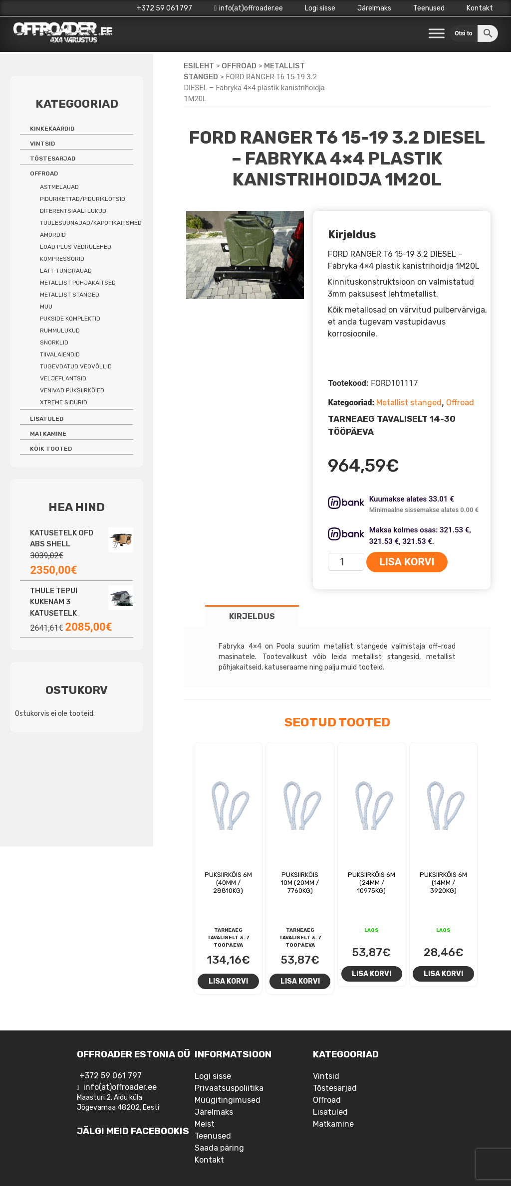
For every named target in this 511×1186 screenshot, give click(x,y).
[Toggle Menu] (437, 33)
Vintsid (42, 143)
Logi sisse (320, 8)
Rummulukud (60, 330)
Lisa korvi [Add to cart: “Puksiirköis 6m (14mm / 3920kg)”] (443, 974)
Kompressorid (62, 258)
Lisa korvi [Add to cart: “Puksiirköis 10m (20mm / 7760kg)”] (300, 981)
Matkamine (48, 433)
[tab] (252, 616)
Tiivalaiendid (60, 354)
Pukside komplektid (70, 318)
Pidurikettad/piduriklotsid (82, 198)
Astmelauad (59, 186)
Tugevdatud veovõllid (76, 366)
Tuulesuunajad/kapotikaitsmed (91, 222)
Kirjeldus (252, 616)
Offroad (239, 65)
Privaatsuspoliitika (229, 1088)
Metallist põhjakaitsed (78, 282)
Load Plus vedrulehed (75, 246)
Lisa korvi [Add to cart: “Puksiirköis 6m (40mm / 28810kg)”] (228, 981)
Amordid (53, 234)
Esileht (199, 65)
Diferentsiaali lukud (73, 210)
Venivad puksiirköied (72, 390)
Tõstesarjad (52, 158)
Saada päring (219, 1148)
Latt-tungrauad (66, 270)
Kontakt (480, 8)
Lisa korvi (406, 562)
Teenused (429, 8)
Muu (46, 306)
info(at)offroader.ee (248, 8)
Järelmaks (374, 8)
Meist (205, 1124)
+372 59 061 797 (164, 8)
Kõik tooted (51, 448)
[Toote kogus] (346, 562)
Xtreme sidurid (63, 402)
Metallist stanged (409, 402)
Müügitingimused (227, 1100)
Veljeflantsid (63, 378)
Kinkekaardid (52, 128)
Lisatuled (46, 418)
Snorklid (54, 342)
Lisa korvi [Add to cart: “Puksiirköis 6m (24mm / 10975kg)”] (371, 974)
